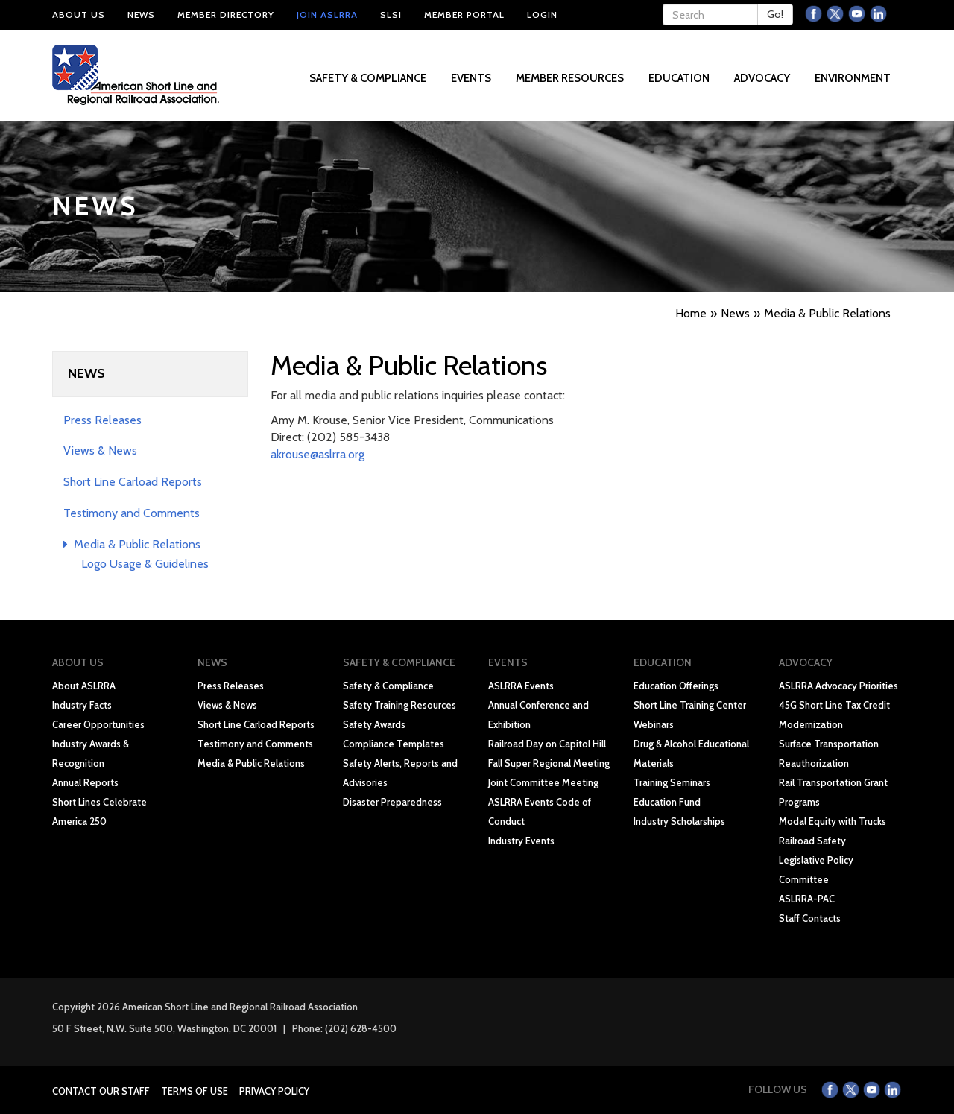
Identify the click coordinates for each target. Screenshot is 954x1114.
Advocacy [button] (763, 78)
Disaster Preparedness (392, 802)
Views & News (100, 450)
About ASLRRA (84, 685)
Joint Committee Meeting (543, 782)
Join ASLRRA (327, 14)
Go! (775, 14)
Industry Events (521, 840)
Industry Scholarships (679, 821)
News (141, 14)
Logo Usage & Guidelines (145, 564)
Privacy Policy (274, 1091)
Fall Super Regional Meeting (549, 763)
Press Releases (102, 420)
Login (542, 14)
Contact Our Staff (101, 1091)
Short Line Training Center (690, 705)
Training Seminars (672, 782)
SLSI (391, 14)
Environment (853, 78)
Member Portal (464, 14)
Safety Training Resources (399, 705)
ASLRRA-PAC (807, 899)
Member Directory (225, 14)
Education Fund (667, 802)
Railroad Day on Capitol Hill (547, 744)
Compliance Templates (393, 744)
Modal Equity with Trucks (832, 821)
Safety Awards (374, 724)
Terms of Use (194, 1091)
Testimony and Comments (131, 513)
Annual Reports (85, 782)
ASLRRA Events (521, 685)
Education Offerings (676, 685)
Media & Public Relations (131, 544)
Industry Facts (82, 705)
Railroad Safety (812, 840)
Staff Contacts (810, 918)
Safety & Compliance (388, 685)
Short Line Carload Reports (132, 482)
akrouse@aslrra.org (317, 454)
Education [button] (680, 78)
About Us (78, 14)
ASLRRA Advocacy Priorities (838, 685)
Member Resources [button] (571, 78)
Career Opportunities (98, 724)
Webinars (654, 724)
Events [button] (472, 78)
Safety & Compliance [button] (369, 78)
